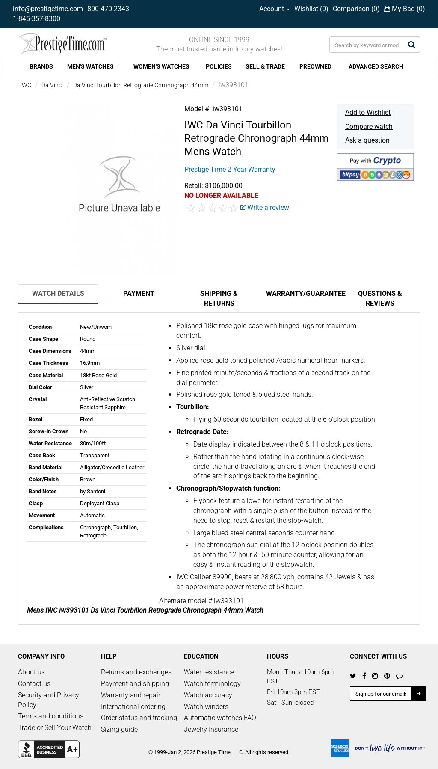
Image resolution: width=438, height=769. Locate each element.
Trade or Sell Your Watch (55, 728)
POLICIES (219, 66)
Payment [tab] (138, 293)
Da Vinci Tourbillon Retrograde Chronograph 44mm (140, 85)
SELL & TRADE (265, 66)
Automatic (92, 515)
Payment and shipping (135, 684)
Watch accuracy (208, 695)
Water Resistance (50, 443)
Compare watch (369, 126)
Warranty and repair (130, 695)
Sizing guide (119, 729)
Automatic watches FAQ (220, 718)
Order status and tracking (139, 718)
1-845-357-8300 (36, 19)
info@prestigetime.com (48, 9)
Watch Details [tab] (58, 293)
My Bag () (404, 9)
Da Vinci (52, 85)
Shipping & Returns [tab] (219, 298)
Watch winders (206, 707)
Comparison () (356, 9)
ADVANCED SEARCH (376, 66)
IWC (25, 85)
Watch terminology (212, 684)
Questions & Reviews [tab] (380, 298)
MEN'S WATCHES (90, 66)
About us (31, 672)
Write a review (264, 207)
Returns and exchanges (136, 672)
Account (274, 9)
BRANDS (41, 66)
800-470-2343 (108, 9)
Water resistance (209, 672)
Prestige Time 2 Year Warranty (229, 169)
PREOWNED (315, 66)
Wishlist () (311, 9)
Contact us (34, 684)
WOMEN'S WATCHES (161, 66)
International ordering (133, 707)
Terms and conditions (50, 716)
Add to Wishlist (368, 112)
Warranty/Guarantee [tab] (303, 293)
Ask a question (367, 140)
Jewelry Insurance (211, 729)
